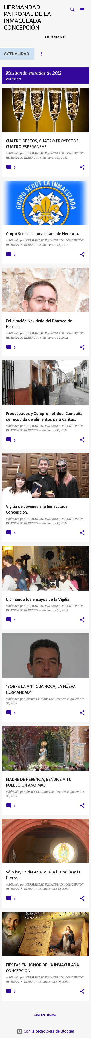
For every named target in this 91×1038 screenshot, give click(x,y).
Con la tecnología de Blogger (45, 1031)
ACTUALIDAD (16, 54)
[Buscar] (72, 9)
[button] (82, 167)
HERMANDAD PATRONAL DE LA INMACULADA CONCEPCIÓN (27, 17)
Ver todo (13, 79)
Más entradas (45, 1014)
